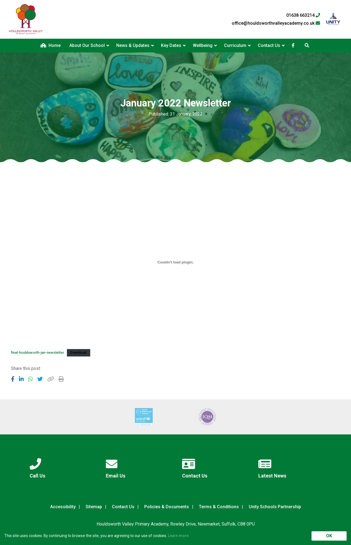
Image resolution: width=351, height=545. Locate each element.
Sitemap (94, 506)
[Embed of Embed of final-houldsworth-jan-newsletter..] (175, 262)
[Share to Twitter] (40, 379)
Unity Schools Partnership (275, 506)
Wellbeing (203, 45)
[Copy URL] (50, 379)
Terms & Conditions (219, 506)
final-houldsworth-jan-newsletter (37, 352)
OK (329, 535)
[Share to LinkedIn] (21, 379)
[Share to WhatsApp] (30, 379)
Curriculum (235, 45)
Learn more (178, 535)
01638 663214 (303, 15)
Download (78, 352)
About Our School (87, 45)
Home (51, 45)
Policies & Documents (166, 506)
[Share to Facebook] (13, 379)
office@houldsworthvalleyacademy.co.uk (276, 23)
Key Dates (171, 45)
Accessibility (63, 506)
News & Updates (132, 45)
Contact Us (269, 45)
